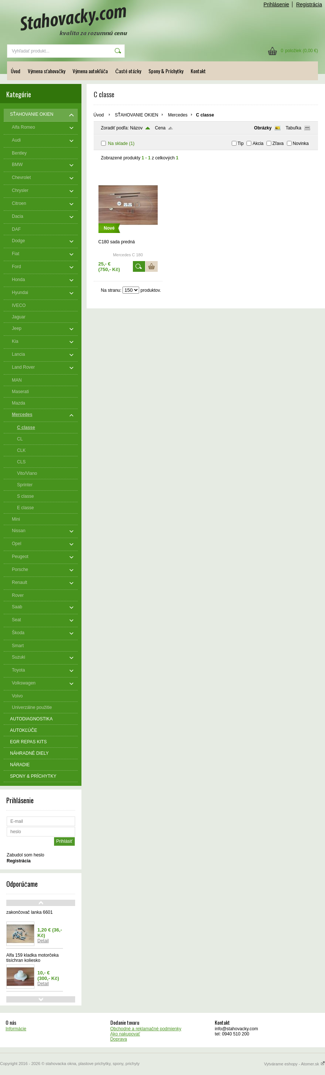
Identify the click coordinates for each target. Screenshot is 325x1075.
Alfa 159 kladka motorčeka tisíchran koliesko (32, 958)
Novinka (301, 143)
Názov (136, 128)
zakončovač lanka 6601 (29, 912)
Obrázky (262, 128)
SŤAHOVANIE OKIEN (136, 115)
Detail (43, 940)
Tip (241, 143)
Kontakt (198, 71)
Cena (160, 128)
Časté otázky (128, 71)
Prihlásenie (276, 4)
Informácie (16, 1028)
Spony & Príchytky (165, 71)
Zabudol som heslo (25, 855)
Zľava (278, 143)
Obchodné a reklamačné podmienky (145, 1028)
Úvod (15, 71)
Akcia (257, 143)
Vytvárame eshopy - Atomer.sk (294, 1064)
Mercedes (178, 115)
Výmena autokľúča (90, 71)
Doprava (118, 1039)
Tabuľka (293, 128)
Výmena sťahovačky (46, 71)
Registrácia (309, 4)
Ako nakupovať (125, 1034)
